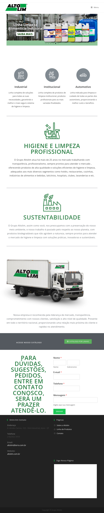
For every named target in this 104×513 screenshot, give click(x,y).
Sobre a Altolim (63, 425)
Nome (57, 401)
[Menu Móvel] (95, 7)
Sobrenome (72, 411)
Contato (60, 433)
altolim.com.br (13, 454)
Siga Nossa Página (65, 460)
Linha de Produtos (64, 429)
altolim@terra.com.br (16, 445)
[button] (48, 43)
